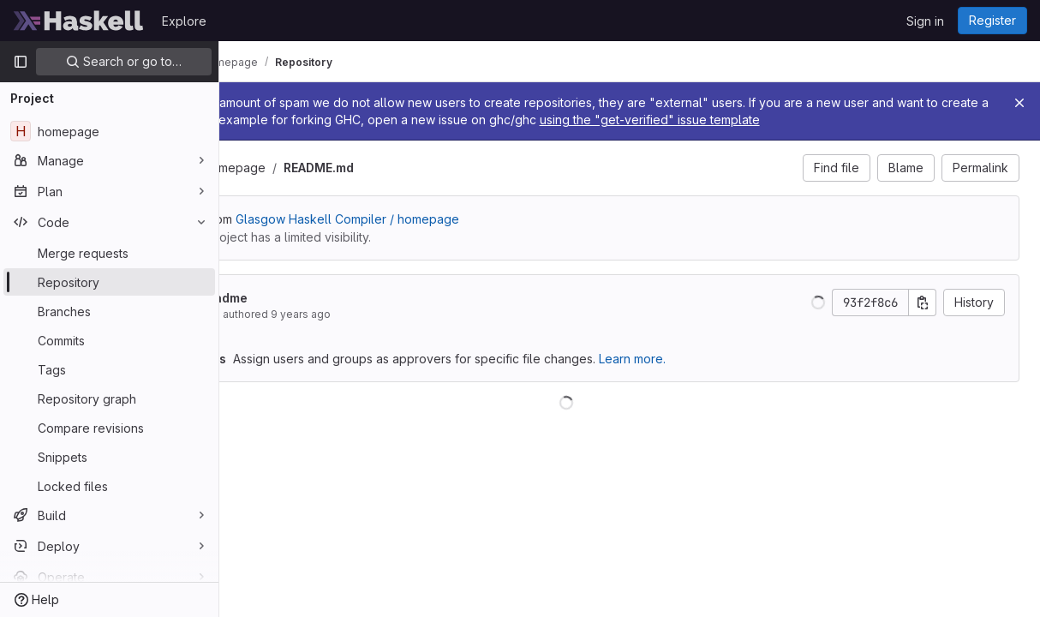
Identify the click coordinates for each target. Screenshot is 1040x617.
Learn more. (758, 375)
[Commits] (109, 340)
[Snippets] (109, 456)
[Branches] (109, 311)
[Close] (1019, 103)
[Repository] (109, 282)
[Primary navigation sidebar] (20, 61)
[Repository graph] (109, 398)
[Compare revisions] (109, 427)
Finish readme (331, 315)
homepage (360, 184)
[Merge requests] (109, 253)
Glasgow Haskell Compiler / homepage (473, 236)
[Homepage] (78, 20)
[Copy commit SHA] (922, 319)
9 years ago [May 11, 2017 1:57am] (427, 331)
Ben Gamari (317, 331)
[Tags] (109, 369)
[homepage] (109, 131)
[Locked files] (109, 486)
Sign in (925, 21)
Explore (184, 21)
